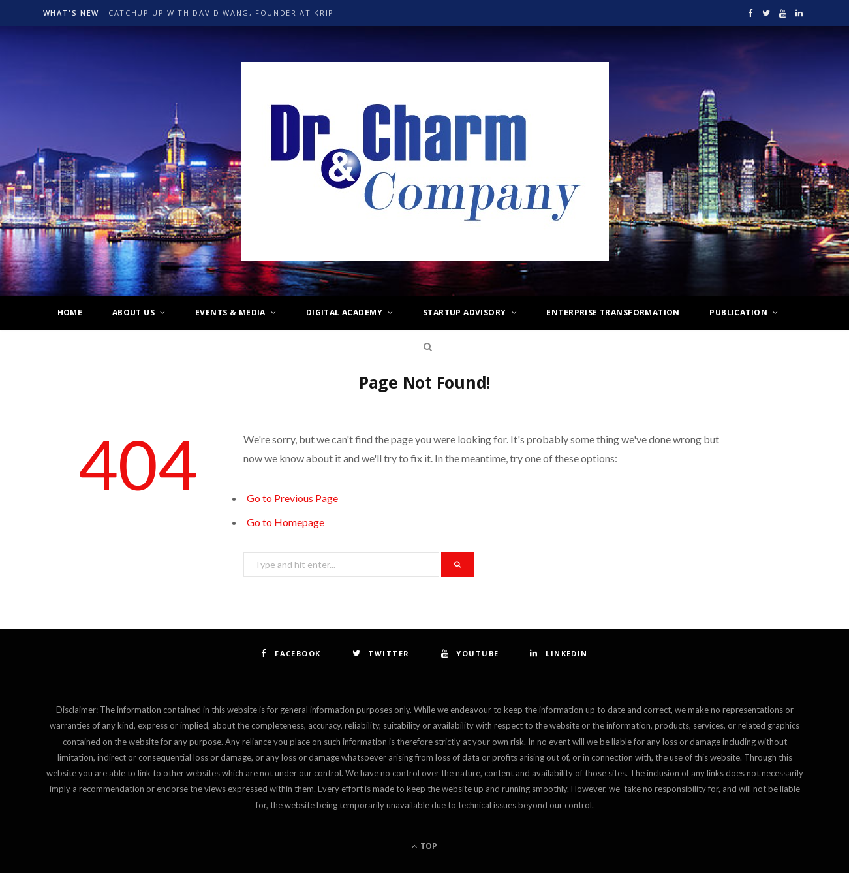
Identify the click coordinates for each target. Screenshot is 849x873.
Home (70, 312)
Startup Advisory (464, 312)
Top (424, 845)
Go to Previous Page (292, 498)
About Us (133, 312)
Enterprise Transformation (613, 312)
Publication (738, 312)
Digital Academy (344, 312)
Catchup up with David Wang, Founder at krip (221, 13)
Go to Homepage (285, 522)
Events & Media (230, 312)
